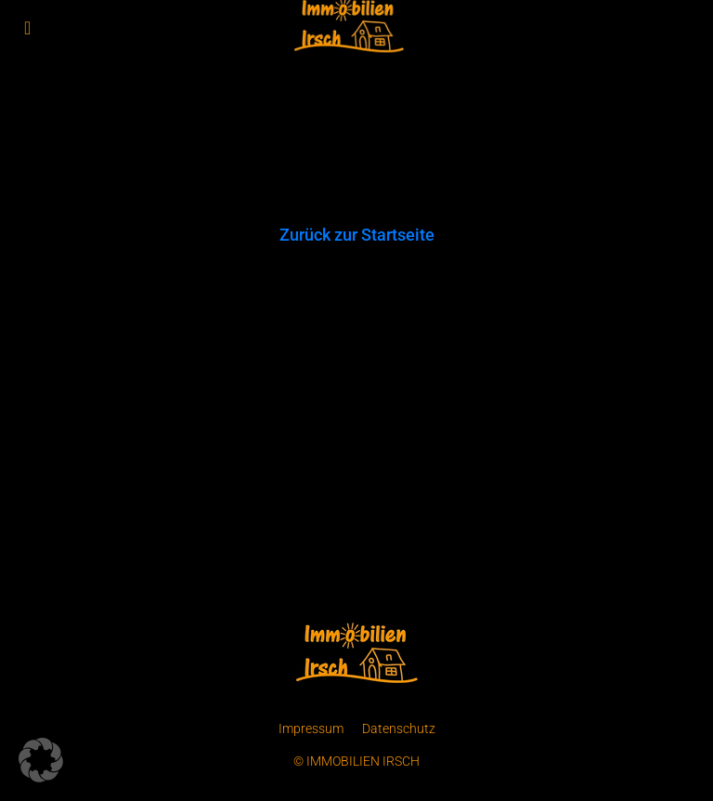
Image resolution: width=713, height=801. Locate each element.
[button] (41, 760)
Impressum (311, 728)
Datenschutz (398, 728)
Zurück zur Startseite (356, 234)
